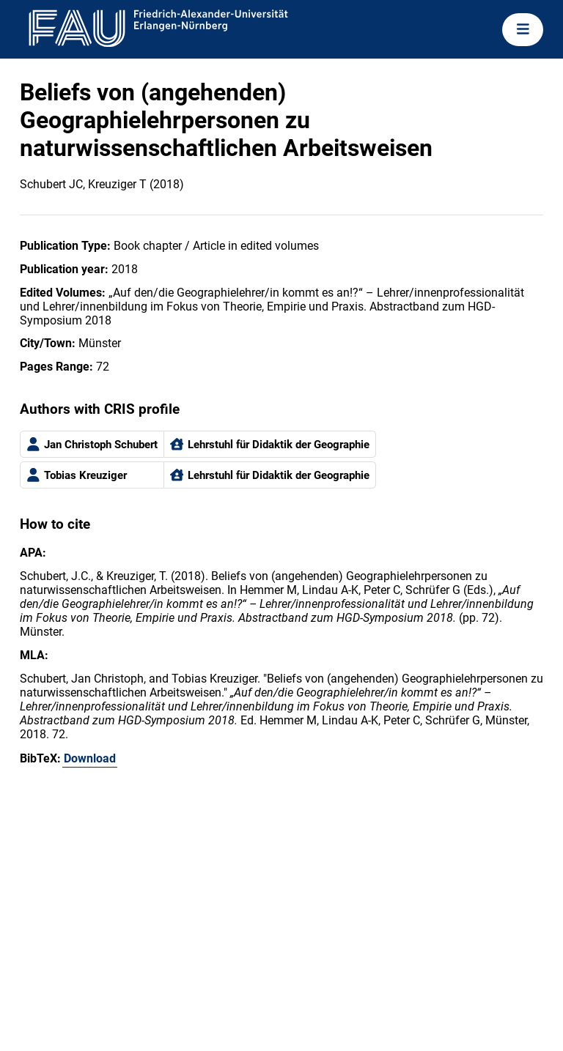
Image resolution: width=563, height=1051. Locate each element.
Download (90, 758)
